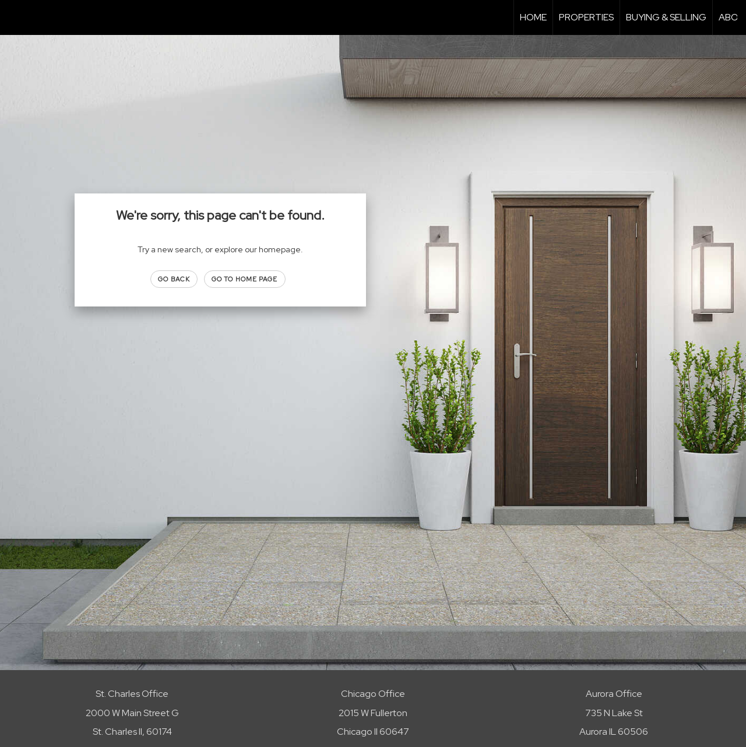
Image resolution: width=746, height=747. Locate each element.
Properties (586, 17)
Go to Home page (245, 279)
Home (533, 17)
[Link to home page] (15, 17)
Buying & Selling (666, 17)
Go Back (174, 279)
